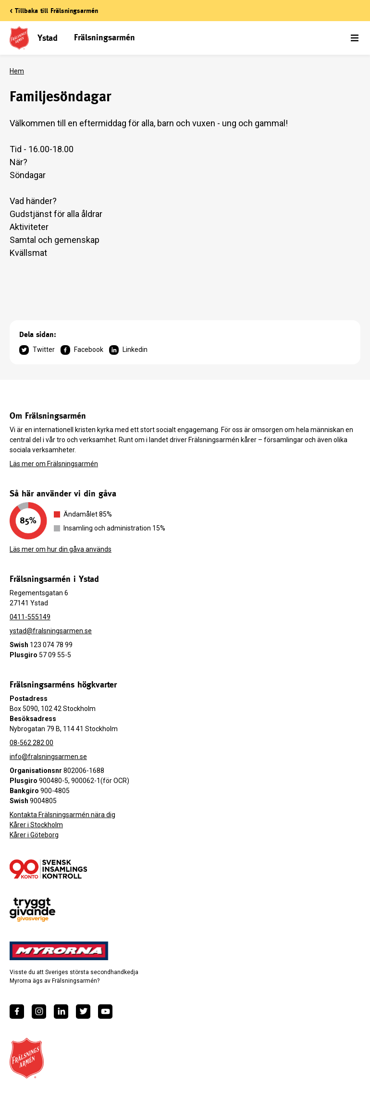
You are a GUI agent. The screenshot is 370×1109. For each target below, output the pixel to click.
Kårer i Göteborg (34, 835)
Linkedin (128, 350)
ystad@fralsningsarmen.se (51, 631)
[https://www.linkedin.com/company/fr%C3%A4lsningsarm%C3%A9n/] (61, 1011)
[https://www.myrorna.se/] (59, 951)
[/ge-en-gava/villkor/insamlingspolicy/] (48, 869)
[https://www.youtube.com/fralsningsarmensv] (105, 1011)
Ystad (47, 38)
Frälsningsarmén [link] (104, 37)
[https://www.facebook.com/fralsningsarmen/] (17, 1011)
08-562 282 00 (31, 743)
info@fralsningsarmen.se (48, 756)
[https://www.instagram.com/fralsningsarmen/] (39, 1011)
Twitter (37, 350)
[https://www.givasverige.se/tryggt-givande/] (32, 910)
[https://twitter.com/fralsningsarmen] (83, 1011)
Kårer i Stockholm (36, 825)
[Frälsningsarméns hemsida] (27, 1058)
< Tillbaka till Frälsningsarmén (54, 10)
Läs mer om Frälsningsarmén (54, 464)
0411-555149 (30, 617)
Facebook (82, 350)
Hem (17, 71)
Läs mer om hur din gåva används (60, 549)
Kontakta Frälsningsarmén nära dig (62, 815)
